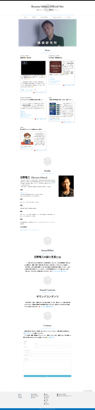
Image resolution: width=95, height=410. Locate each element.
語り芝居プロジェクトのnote (27, 147)
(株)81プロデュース (24, 192)
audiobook (52, 79)
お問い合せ (51, 337)
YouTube (47, 397)
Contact (68, 17)
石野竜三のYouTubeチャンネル (39, 92)
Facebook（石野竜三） (62, 394)
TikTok (46, 399)
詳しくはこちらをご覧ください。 (59, 271)
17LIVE (46, 400)
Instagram (47, 395)
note (46, 402)
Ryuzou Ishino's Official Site (47, 6)
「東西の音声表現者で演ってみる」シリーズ (59, 119)
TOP (19, 394)
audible (52, 77)
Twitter (46, 394)
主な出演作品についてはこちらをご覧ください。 (30, 229)
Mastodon (47, 403)
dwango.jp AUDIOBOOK (55, 81)
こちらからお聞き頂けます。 (46, 306)
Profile (34, 17)
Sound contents (57, 17)
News (25, 17)
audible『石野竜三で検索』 (69, 85)
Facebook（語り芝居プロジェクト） (65, 395)
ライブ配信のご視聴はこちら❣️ (28, 90)
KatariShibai (44, 17)
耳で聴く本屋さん (54, 82)
